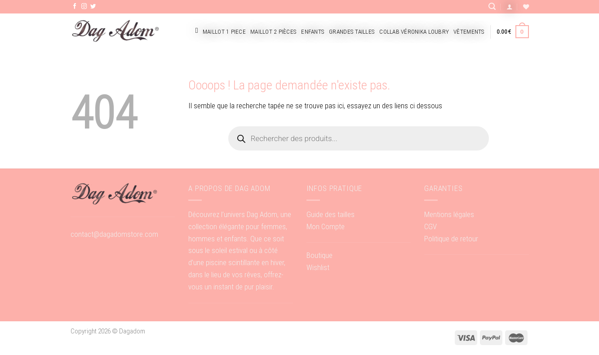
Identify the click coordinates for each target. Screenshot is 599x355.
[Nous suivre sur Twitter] (93, 7)
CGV (430, 226)
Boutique (319, 255)
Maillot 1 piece (224, 31)
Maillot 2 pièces (273, 31)
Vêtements (468, 31)
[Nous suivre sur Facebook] (75, 7)
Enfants (312, 31)
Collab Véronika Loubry (414, 31)
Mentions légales (449, 214)
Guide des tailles (330, 214)
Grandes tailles (352, 31)
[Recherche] (492, 6)
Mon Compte (325, 226)
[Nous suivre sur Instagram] (84, 7)
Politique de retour (451, 238)
